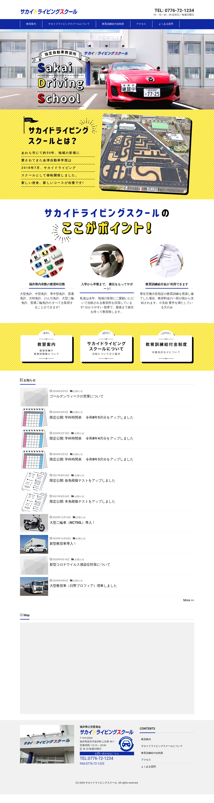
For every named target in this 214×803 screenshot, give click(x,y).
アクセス (141, 23)
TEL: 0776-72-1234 (174, 10)
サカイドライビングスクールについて (69, 23)
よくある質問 (166, 23)
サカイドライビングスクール (101, 791)
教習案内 (31, 23)
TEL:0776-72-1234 (96, 767)
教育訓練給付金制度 (113, 23)
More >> (188, 609)
